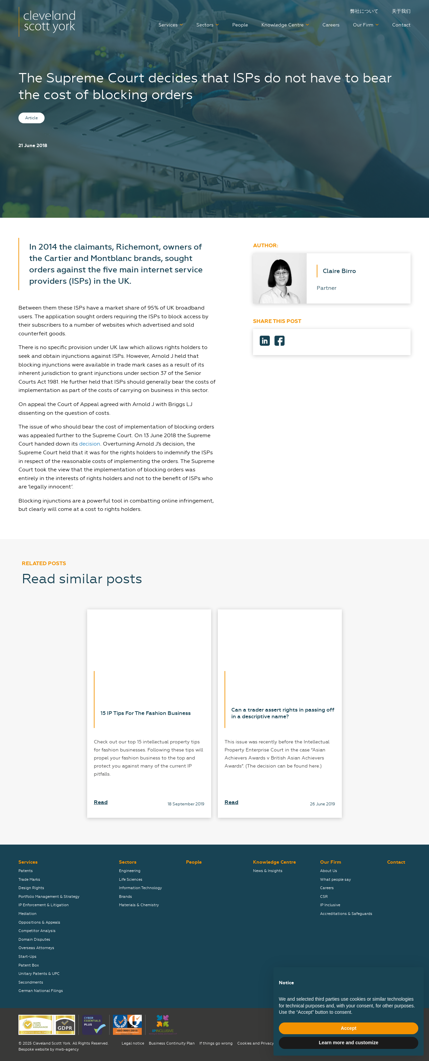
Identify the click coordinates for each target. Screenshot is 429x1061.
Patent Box (28, 965)
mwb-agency (67, 1049)
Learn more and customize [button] (348, 1042)
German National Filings (40, 991)
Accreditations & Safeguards (346, 914)
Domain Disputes (34, 939)
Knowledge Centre (282, 25)
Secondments (30, 982)
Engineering (129, 871)
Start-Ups (27, 956)
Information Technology (140, 888)
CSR (324, 896)
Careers (331, 25)
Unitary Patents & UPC (39, 974)
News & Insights (268, 871)
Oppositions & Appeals (39, 922)
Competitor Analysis (37, 931)
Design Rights (31, 888)
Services (168, 25)
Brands (125, 896)
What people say (335, 879)
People (240, 25)
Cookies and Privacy (255, 1043)
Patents (25, 871)
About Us (328, 871)
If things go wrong (216, 1043)
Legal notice (133, 1043)
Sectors (204, 25)
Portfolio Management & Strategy (48, 896)
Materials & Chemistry (139, 905)
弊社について (364, 11)
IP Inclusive (330, 905)
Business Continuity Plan (172, 1043)
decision (89, 444)
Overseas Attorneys (36, 948)
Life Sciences (130, 879)
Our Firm (363, 25)
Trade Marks (29, 879)
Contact (401, 25)
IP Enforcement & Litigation (43, 905)
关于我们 (401, 11)
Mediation (27, 914)
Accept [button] (349, 1028)
